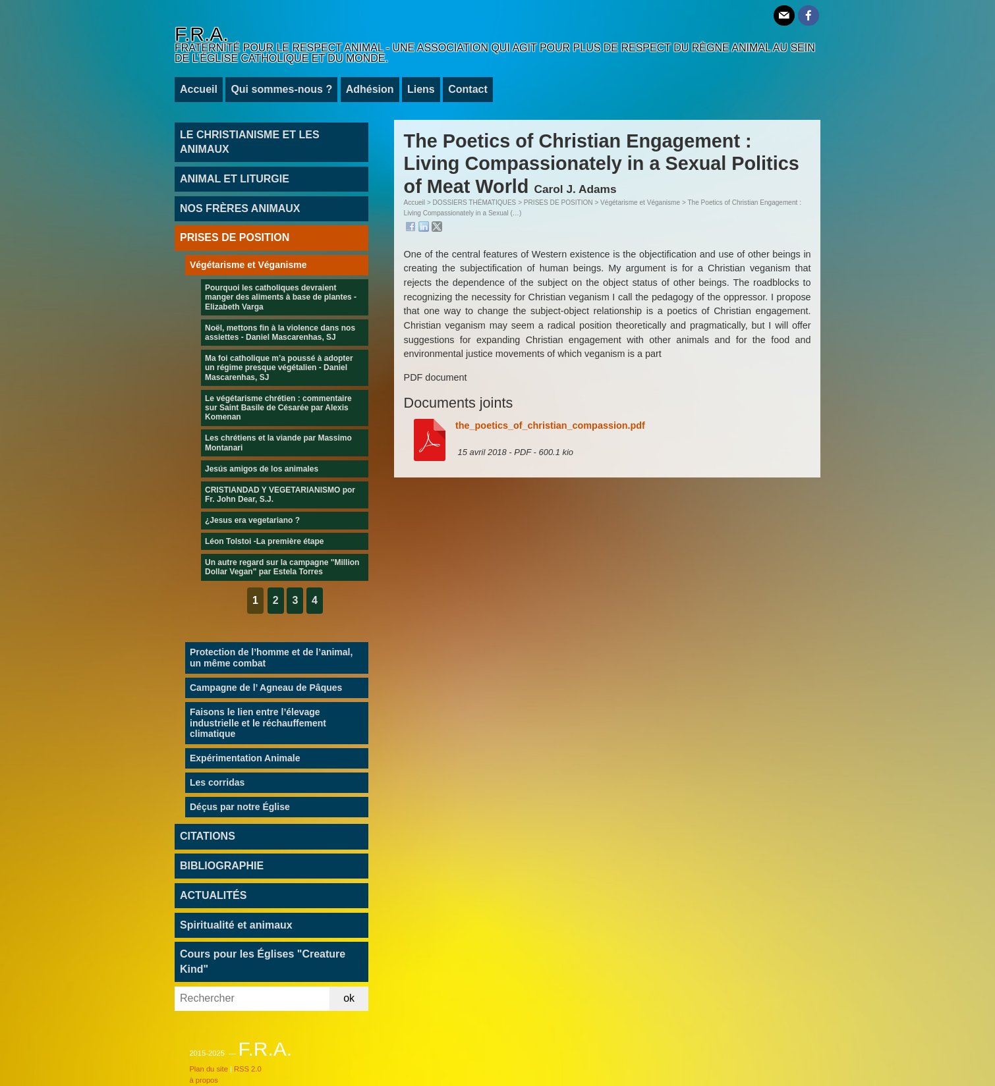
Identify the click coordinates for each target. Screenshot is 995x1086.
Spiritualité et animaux (236, 925)
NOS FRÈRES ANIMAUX (240, 208)
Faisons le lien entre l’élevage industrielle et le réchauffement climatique (258, 723)
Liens (421, 89)
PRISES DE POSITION (558, 202)
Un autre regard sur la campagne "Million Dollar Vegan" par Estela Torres (282, 567)
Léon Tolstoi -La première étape (264, 541)
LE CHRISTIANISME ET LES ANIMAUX (250, 142)
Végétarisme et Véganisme (640, 202)
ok (349, 998)
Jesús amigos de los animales (261, 469)
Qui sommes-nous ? (281, 89)
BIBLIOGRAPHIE (222, 865)
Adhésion (370, 89)
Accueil (198, 89)
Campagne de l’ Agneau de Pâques (266, 687)
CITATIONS (207, 836)
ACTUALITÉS (213, 895)
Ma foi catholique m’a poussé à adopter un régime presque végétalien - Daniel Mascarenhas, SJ (279, 368)
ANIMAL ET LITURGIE (234, 178)
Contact (468, 89)
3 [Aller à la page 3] (295, 600)
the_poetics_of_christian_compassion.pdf (550, 425)
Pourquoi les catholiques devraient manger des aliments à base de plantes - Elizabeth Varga (280, 297)
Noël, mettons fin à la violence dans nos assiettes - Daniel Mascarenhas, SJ (280, 332)
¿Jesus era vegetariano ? (252, 520)
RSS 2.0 (248, 1069)
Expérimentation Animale (245, 758)
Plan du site (208, 1069)
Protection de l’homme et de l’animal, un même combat (271, 657)
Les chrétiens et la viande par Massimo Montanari (278, 442)
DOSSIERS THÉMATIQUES (475, 202)
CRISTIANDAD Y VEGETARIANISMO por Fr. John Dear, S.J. (280, 494)
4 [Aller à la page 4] (315, 600)
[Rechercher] (252, 999)
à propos (203, 1080)
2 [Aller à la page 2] (276, 600)
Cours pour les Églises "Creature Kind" (262, 961)
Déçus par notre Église (240, 806)
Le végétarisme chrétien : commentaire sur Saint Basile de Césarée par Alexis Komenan (278, 408)
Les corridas (217, 782)
